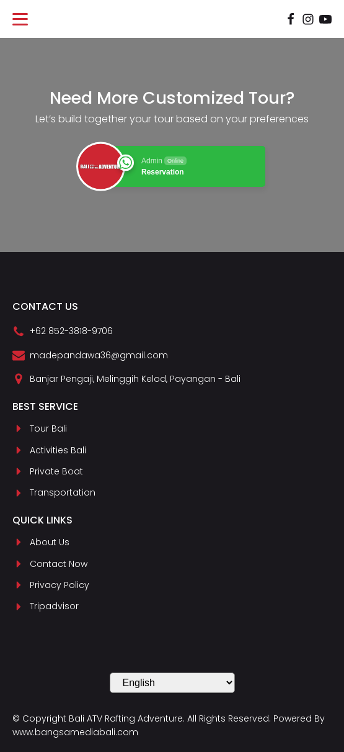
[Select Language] (172, 683)
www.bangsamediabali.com (75, 732)
